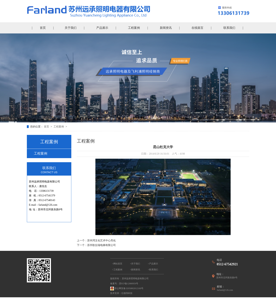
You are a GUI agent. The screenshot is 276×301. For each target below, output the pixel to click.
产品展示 (102, 27)
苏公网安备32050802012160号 (126, 288)
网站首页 (117, 263)
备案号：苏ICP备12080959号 (124, 283)
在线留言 (197, 27)
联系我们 (229, 27)
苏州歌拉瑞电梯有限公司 (101, 245)
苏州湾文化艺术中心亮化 (101, 240)
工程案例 (134, 27)
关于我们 (71, 27)
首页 (43, 27)
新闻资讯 (166, 27)
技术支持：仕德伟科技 (121, 293)
